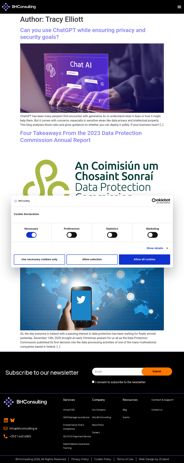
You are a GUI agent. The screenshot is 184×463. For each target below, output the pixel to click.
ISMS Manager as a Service (76, 417)
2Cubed (164, 459)
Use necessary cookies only (39, 259)
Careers (96, 432)
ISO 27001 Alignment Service (77, 436)
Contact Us (156, 409)
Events (126, 417)
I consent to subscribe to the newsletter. (120, 382)
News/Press (98, 424)
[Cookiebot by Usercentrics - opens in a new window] (154, 201)
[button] (179, 7)
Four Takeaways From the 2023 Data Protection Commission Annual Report (81, 136)
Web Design (147, 459)
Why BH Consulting (101, 417)
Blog (125, 409)
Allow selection (92, 259)
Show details (155, 248)
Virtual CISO (69, 409)
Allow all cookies (144, 259)
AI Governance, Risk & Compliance (73, 426)
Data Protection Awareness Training (76, 445)
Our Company (99, 409)
